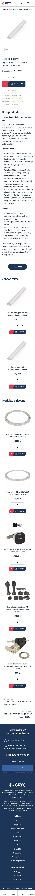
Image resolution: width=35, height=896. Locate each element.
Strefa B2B (17, 849)
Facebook (17, 872)
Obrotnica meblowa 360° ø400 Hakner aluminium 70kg (17, 435)
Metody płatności (17, 857)
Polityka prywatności (17, 829)
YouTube (17, 876)
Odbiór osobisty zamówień (17, 861)
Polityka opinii (17, 836)
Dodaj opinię (17, 267)
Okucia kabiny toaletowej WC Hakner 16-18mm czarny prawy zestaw (17, 609)
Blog (17, 844)
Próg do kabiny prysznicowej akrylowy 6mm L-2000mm (17, 368)
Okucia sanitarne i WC (25, 9)
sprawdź (20, 98)
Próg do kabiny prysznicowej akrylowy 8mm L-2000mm (17, 314)
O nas (17, 821)
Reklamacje (17, 840)
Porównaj (5, 84)
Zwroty (17, 833)
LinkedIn (17, 879)
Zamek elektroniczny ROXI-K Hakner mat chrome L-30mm (17, 550)
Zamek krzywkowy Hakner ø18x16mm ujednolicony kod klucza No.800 (17, 666)
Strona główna (12, 9)
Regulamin (17, 825)
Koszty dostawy (17, 853)
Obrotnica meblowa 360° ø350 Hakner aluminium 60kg (17, 493)
